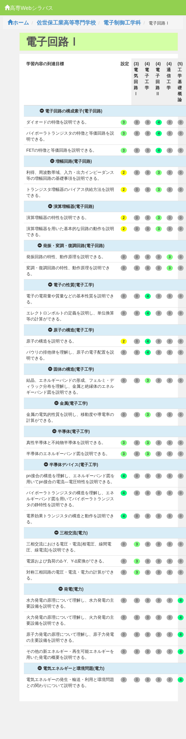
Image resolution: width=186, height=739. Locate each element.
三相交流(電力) (70, 532)
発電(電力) (71, 589)
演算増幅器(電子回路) (71, 206)
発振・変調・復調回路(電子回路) (71, 245)
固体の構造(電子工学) (71, 369)
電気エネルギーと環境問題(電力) (71, 668)
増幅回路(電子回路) (71, 161)
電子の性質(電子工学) (71, 284)
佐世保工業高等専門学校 (66, 23)
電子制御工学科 (122, 23)
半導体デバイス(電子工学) (71, 464)
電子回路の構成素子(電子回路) (71, 111)
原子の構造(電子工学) (71, 330)
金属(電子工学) (70, 403)
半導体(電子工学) (71, 431)
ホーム (18, 23)
